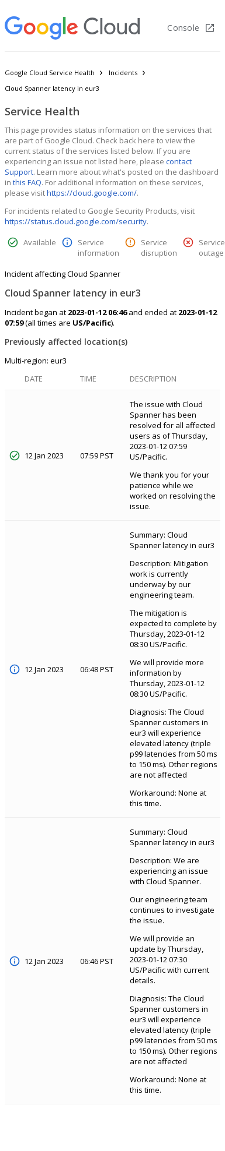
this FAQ (27, 182)
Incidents (123, 72)
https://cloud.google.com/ (92, 193)
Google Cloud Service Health (50, 72)
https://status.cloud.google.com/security (76, 221)
